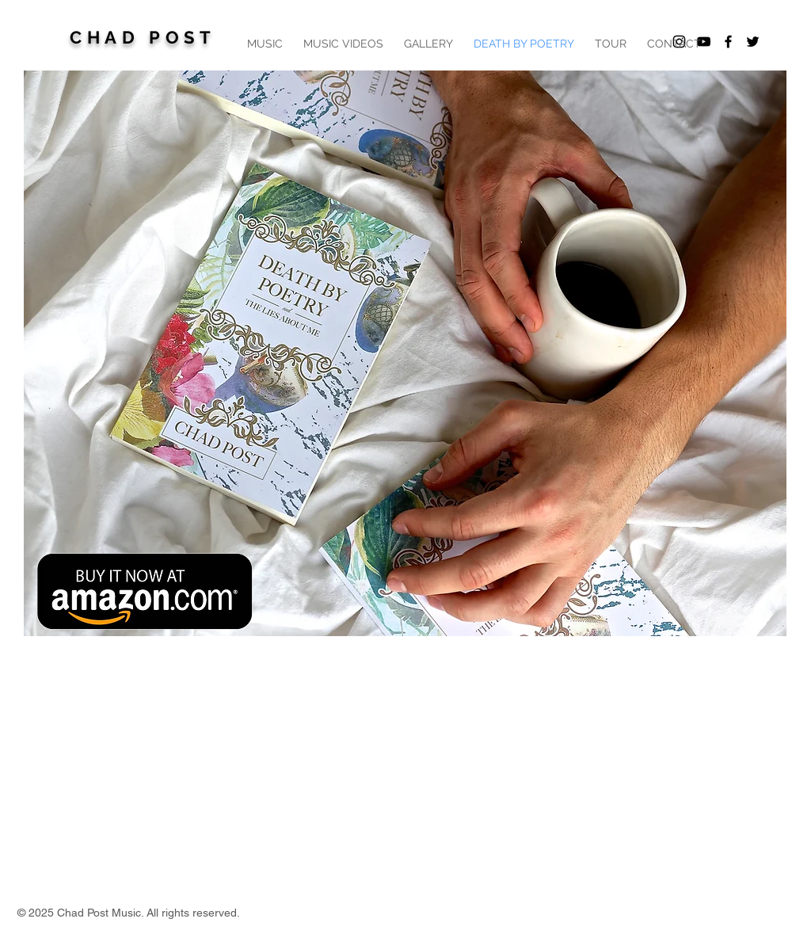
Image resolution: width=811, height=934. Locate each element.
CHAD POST (142, 37)
